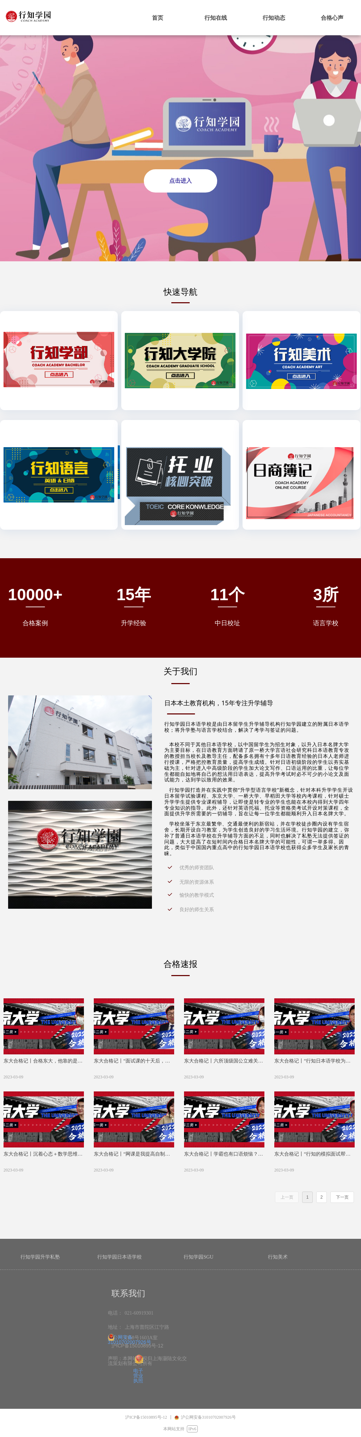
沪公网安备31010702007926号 (129, 1339)
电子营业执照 (138, 1375)
